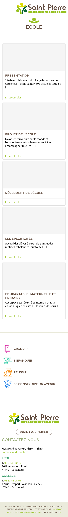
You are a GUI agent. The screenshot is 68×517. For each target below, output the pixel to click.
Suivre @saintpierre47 (34, 431)
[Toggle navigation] (5, 7)
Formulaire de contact (15, 452)
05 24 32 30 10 (12, 463)
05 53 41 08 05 (12, 480)
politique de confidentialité (29, 512)
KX (60, 512)
